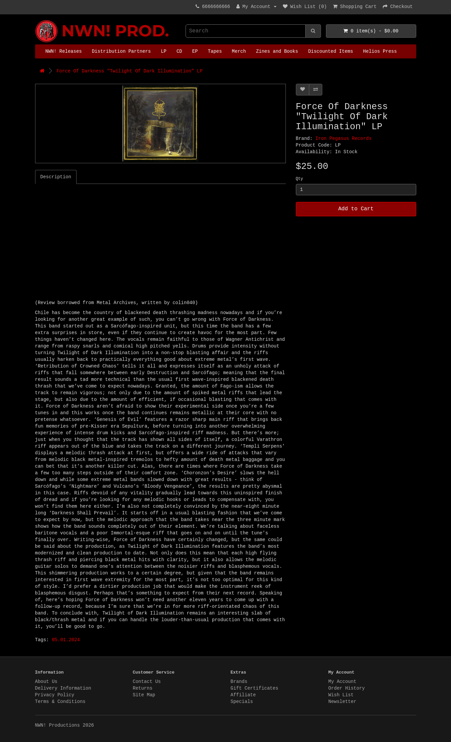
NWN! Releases (63, 51)
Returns (142, 688)
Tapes (215, 51)
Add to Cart (356, 209)
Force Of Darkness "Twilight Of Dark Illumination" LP (130, 71)
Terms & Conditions (60, 701)
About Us (46, 681)
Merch (239, 51)
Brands (239, 681)
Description (55, 177)
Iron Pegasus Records (343, 138)
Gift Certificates (254, 688)
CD (179, 51)
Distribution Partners (121, 51)
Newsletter (342, 701)
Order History (346, 688)
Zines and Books (277, 51)
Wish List (341, 695)
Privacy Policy (55, 695)
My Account (342, 681)
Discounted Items (330, 51)
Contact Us (147, 681)
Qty (299, 179)
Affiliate (243, 695)
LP (163, 51)
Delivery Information (63, 688)
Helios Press (380, 51)
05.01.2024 (66, 640)
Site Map (144, 695)
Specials (242, 701)
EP (195, 51)
